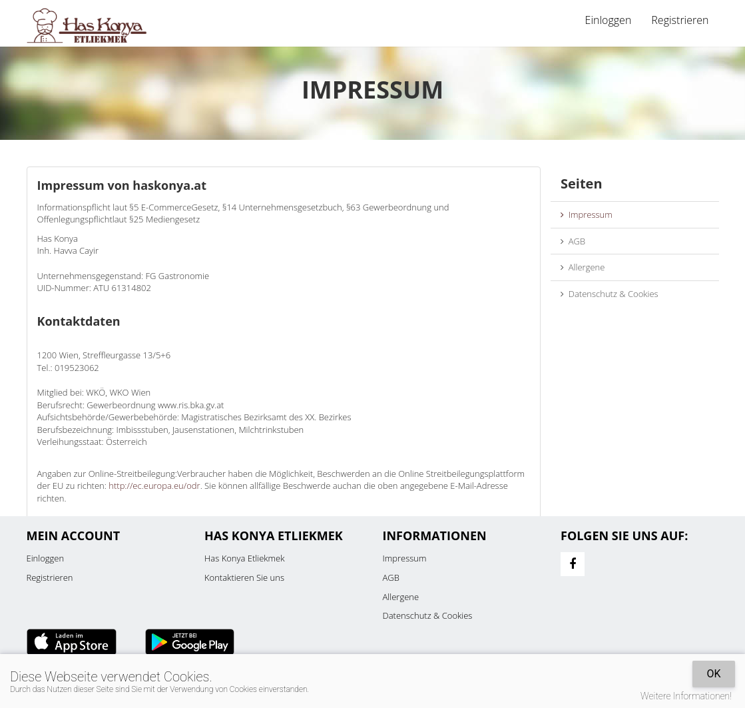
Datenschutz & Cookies (609, 294)
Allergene (583, 267)
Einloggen (608, 20)
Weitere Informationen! (686, 696)
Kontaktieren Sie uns (244, 577)
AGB (573, 241)
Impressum (587, 214)
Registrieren (679, 20)
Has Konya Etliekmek (244, 558)
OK (713, 673)
